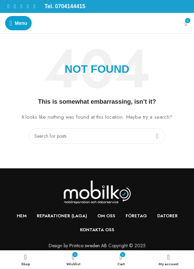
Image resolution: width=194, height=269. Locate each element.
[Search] (97, 136)
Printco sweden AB (88, 245)
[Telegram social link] (34, 6)
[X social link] (15, 6)
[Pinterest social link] (21, 6)
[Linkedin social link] (28, 6)
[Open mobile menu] (18, 23)
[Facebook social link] (8, 6)
